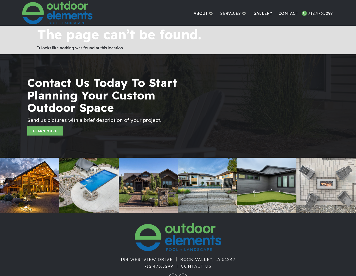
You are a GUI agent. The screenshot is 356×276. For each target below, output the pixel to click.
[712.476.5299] (304, 13)
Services (233, 13)
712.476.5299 (320, 13)
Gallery (262, 13)
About (204, 13)
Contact (288, 13)
